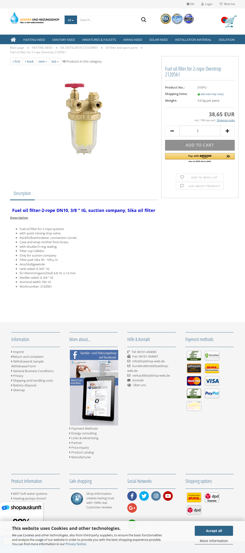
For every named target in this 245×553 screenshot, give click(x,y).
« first (16, 61)
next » (42, 61)
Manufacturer (80, 457)
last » (55, 61)
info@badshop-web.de (148, 361)
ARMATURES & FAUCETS (99, 39)
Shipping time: (176, 94)
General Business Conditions (32, 371)
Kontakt (138, 380)
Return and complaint (27, 356)
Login (206, 4)
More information (214, 540)
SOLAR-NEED (158, 39)
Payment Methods (83, 428)
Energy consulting (83, 433)
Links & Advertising (83, 438)
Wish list (227, 4)
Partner (75, 443)
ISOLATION (227, 39)
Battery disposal (23, 385)
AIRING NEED (132, 39)
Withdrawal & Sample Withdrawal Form (27, 363)
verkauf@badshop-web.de (151, 375)
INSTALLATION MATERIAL (193, 39)
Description (22, 193)
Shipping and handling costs (32, 380)
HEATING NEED (34, 39)
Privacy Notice (76, 544)
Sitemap (18, 390)
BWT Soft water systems (29, 493)
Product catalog (81, 452)
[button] (200, 158)
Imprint (17, 352)
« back (29, 61)
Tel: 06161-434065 (144, 352)
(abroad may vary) (212, 94)
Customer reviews (99, 507)
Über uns (139, 385)
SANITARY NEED (63, 39)
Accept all (214, 530)
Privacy (17, 376)
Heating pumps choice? (28, 498)
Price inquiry (79, 447)
